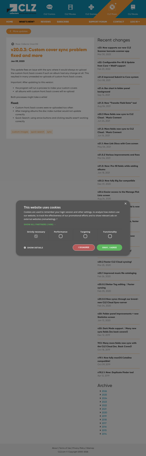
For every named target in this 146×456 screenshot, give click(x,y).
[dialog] (73, 228)
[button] (73, 224)
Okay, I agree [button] (109, 247)
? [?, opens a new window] (56, 218)
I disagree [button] (83, 247)
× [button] (125, 204)
